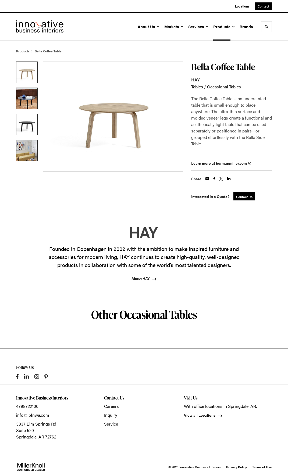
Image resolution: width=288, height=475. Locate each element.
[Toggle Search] (266, 26)
